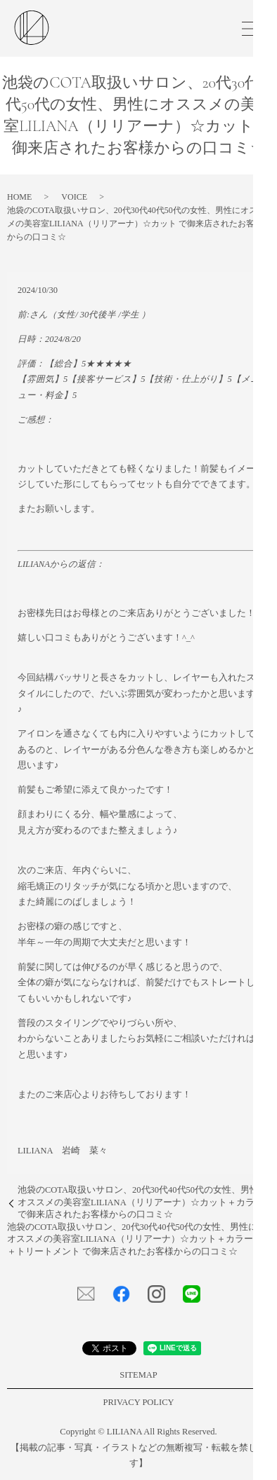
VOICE (74, 197)
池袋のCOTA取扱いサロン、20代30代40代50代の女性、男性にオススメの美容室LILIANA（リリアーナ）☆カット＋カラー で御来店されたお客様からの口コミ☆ (143, 1202)
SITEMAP (138, 1375)
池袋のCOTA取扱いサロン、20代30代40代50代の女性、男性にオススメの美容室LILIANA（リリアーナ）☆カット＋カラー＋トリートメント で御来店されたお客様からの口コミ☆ (132, 1239)
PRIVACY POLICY (138, 1402)
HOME (19, 197)
